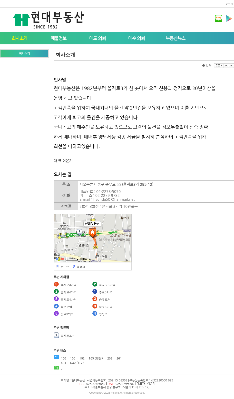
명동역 (103, 314)
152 (82, 358)
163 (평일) (96, 358)
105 (72, 358)
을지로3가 (67, 335)
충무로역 (105, 299)
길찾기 (80, 267)
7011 (64, 369)
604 (63, 362)
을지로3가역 (68, 285)
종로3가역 (105, 292)
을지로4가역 (68, 292)
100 (63, 358)
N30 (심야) (77, 362)
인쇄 (206, 65)
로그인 (229, 4)
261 (119, 358)
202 (109, 358)
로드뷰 (64, 267)
